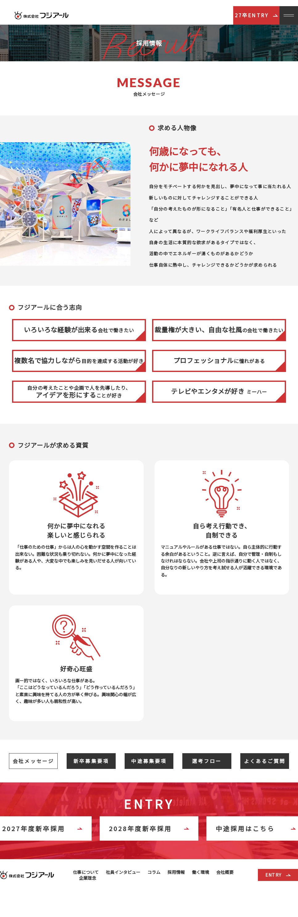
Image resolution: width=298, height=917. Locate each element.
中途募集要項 (149, 761)
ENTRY (278, 875)
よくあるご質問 (264, 761)
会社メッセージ (33, 761)
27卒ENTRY (256, 15)
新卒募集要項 (91, 761)
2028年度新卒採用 (149, 828)
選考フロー (206, 761)
